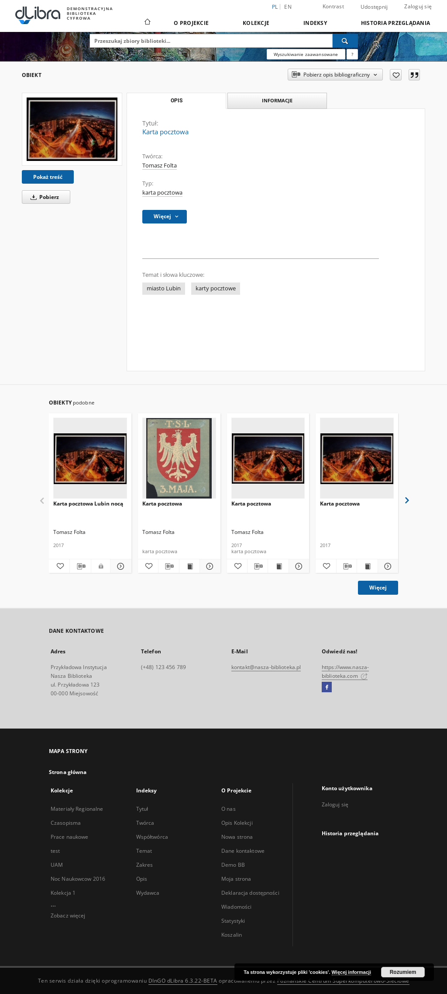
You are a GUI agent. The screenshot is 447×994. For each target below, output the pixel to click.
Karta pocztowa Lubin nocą (88, 503)
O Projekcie (191, 23)
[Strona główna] (147, 22)
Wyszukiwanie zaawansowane (306, 54)
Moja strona (236, 878)
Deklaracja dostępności (250, 892)
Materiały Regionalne (77, 809)
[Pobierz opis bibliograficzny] (80, 566)
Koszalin (231, 934)
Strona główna (68, 772)
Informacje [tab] (277, 100)
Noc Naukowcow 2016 (78, 878)
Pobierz (43, 197)
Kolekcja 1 (63, 892)
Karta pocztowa (162, 503)
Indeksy (315, 23)
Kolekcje (256, 23)
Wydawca (148, 892)
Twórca (145, 823)
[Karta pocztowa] (72, 129)
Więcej (378, 587)
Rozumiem (403, 972)
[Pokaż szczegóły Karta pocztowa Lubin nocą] (119, 566)
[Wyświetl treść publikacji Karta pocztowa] (189, 566)
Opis (141, 878)
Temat (144, 850)
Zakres (144, 864)
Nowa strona (237, 837)
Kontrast (333, 6)
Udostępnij (374, 6)
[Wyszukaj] (345, 41)
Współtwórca (152, 837)
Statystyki (233, 920)
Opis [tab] (176, 101)
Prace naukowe (70, 837)
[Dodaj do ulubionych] (396, 74)
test (55, 850)
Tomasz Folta (159, 165)
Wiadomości (236, 906)
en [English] (288, 7)
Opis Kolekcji (237, 823)
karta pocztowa (162, 192)
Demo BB (233, 864)
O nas (228, 809)
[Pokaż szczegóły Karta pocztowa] (209, 566)
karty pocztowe (216, 288)
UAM (57, 864)
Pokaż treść (47, 177)
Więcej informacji (351, 972)
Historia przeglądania (395, 23)
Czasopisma (66, 823)
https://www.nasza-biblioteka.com (345, 671)
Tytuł (142, 809)
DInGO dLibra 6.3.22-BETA (182, 980)
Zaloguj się (418, 6)
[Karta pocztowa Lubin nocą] (90, 458)
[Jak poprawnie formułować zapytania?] (352, 54)
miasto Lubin (164, 288)
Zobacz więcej (68, 915)
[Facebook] (327, 687)
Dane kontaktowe (243, 850)
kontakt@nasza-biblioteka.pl (266, 667)
